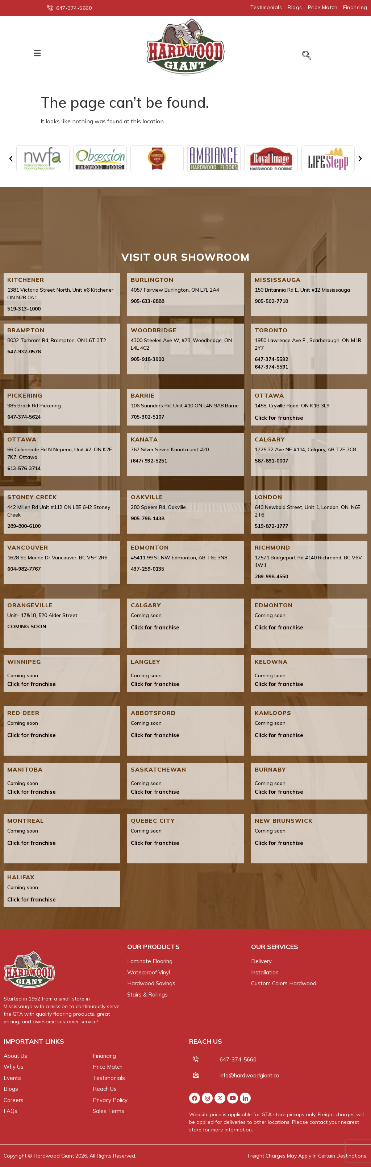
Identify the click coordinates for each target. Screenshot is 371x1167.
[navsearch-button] (306, 56)
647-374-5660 (238, 1059)
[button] (37, 53)
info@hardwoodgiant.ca (249, 1075)
